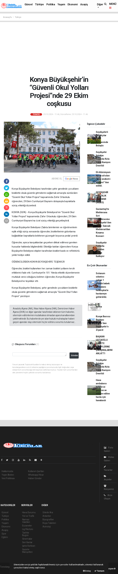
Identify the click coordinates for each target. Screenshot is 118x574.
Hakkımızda (7, 471)
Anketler (47, 516)
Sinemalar (27, 539)
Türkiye (39, 4)
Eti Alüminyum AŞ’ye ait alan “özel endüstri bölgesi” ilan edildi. (103, 179)
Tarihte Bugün (25, 534)
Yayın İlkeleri (8, 475)
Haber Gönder (35, 478)
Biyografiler (48, 519)
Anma (99, 306)
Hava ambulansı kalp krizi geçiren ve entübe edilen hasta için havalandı (103, 390)
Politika (50, 4)
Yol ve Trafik (28, 516)
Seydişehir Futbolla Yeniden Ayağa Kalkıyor (101, 249)
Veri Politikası (8, 478)
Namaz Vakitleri (26, 520)
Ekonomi (73, 4)
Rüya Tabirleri (49, 523)
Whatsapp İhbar (36, 475)
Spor (4, 533)
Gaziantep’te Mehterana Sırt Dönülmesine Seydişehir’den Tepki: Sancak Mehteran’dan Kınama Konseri (103, 222)
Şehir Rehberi (28, 546)
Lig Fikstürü (27, 529)
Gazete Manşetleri (27, 550)
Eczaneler (27, 525)
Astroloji (47, 526)
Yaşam (61, 4)
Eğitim (5, 537)
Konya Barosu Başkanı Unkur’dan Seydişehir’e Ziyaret (103, 323)
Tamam (99, 571)
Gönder (74, 355)
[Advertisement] (59, 48)
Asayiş (84, 4)
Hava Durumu (29, 512)
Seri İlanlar (27, 542)
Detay (87, 571)
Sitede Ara (48, 512)
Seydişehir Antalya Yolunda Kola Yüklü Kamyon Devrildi (103, 159)
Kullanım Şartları (36, 471)
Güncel (29, 4)
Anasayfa (7, 17)
